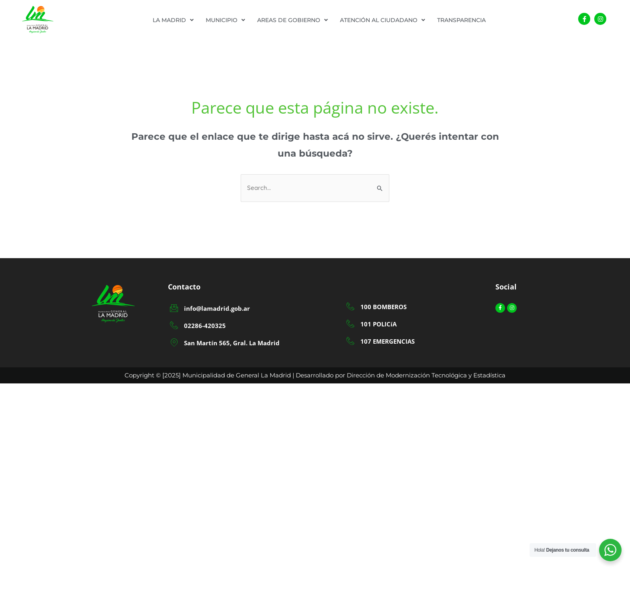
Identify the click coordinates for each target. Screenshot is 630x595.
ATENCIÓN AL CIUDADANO (382, 20)
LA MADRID (173, 20)
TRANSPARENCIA (461, 20)
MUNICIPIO (225, 20)
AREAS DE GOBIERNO (292, 20)
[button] (173, 20)
